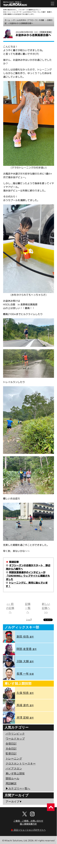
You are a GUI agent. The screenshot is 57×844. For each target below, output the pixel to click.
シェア (29, 620)
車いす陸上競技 (15, 773)
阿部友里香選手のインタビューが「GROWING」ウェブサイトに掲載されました (28, 576)
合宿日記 (11, 743)
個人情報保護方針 (28, 823)
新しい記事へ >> (46, 608)
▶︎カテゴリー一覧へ (18, 788)
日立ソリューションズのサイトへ (28, 829)
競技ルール (12, 778)
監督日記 (11, 753)
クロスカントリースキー (21, 763)
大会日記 (11, 748)
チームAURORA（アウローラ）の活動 (28, 20)
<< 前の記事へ (10, 608)
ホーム (7, 20)
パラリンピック (15, 733)
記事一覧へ (27, 608)
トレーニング (14, 758)
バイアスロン (14, 768)
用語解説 (11, 783)
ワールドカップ (15, 738)
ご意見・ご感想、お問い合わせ (28, 820)
